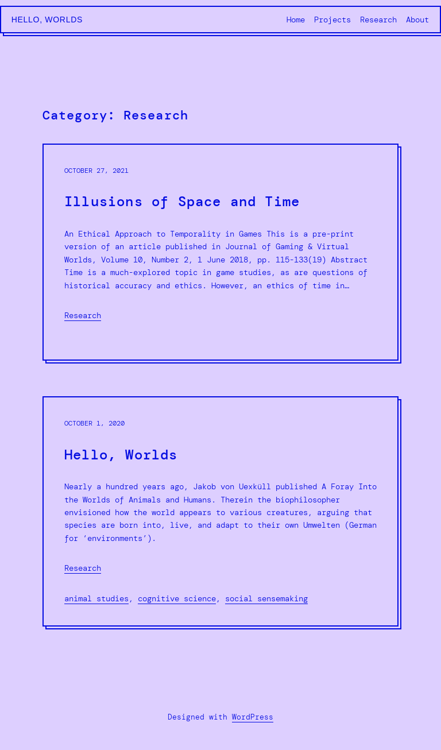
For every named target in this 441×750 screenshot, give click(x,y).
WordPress (252, 717)
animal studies (96, 598)
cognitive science (177, 598)
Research (82, 315)
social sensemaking (266, 598)
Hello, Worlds (47, 19)
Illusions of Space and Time (182, 202)
